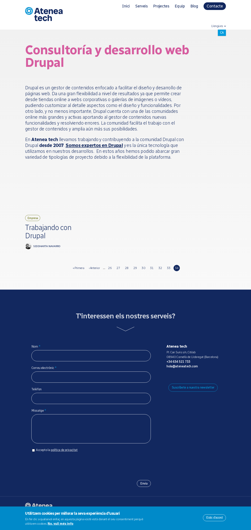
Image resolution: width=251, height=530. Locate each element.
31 (152, 274)
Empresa (34, 218)
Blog (194, 6)
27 (118, 274)
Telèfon (36, 395)
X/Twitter (188, 382)
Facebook (194, 382)
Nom (35, 352)
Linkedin (200, 382)
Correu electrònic (43, 374)
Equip (180, 6)
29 (135, 274)
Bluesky (182, 382)
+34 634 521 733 (178, 367)
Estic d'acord (214, 517)
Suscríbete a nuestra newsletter (193, 393)
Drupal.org (169, 382)
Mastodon (175, 382)
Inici (126, 6)
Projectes (161, 6)
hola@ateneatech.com (182, 372)
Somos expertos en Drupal (94, 145)
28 (127, 274)
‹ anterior (94, 274)
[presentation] (61, 474)
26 (110, 274)
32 (160, 274)
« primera (78, 274)
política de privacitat (64, 460)
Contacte (215, 6)
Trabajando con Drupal (47, 235)
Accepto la (56, 460)
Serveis (141, 6)
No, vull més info (60, 523)
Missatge (38, 416)
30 (143, 274)
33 (169, 274)
